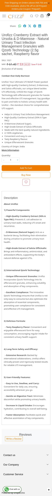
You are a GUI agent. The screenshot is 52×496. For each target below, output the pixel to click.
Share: (13, 26)
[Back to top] (49, 490)
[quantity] (11, 160)
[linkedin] (39, 26)
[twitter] (29, 26)
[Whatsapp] (19, 26)
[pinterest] (34, 26)
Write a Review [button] (13, 438)
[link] (31, 16)
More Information (10, 150)
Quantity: (6, 155)
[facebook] (24, 26)
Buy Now (26, 174)
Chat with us (12, 489)
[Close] (48, 3)
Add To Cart (26, 168)
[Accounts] (42, 16)
